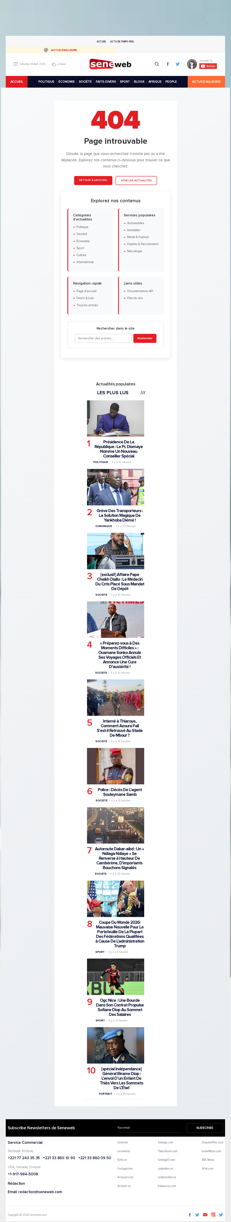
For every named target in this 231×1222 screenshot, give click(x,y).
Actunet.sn (124, 1186)
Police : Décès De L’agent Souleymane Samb (120, 792)
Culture (81, 255)
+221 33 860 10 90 (59, 1158)
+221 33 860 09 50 (94, 1158)
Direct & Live (85, 298)
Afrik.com (207, 1169)
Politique (82, 227)
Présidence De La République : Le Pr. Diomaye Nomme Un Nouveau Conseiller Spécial (119, 449)
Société (81, 234)
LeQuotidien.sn (167, 1177)
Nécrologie (134, 251)
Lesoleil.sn (124, 1151)
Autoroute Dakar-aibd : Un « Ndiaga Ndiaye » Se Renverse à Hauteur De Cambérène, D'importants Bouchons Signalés (119, 858)
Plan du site (135, 298)
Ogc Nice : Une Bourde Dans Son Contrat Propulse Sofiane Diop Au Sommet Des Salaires (120, 1007)
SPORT (125, 82)
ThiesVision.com (168, 1151)
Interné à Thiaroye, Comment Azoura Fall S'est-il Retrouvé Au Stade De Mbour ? (120, 728)
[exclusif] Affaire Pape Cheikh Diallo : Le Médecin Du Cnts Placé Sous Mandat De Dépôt (119, 581)
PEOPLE (171, 82)
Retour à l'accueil (93, 180)
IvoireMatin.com (211, 1151)
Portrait (105, 1093)
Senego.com (165, 1142)
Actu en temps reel (122, 41)
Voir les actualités (136, 180)
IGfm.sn (122, 1160)
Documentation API (140, 291)
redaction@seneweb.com (40, 1192)
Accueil (101, 41)
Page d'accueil (86, 291)
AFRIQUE (155, 82)
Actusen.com (126, 1177)
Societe (101, 594)
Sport (80, 248)
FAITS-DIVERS (106, 82)
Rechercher (144, 338)
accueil (16, 82)
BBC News (208, 1160)
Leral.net (123, 1142)
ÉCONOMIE (66, 82)
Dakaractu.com (167, 1186)
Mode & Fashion (138, 237)
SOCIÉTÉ (85, 82)
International (84, 262)
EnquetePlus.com (212, 1142)
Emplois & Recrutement (142, 244)
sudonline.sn (165, 1169)
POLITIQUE (47, 82)
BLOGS (139, 82)
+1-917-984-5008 (23, 1174)
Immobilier (133, 230)
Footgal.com (125, 1169)
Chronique (103, 525)
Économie (82, 241)
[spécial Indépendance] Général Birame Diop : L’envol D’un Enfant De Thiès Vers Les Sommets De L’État (121, 1078)
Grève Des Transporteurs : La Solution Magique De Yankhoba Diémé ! (120, 515)
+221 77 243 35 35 (24, 1158)
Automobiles (135, 223)
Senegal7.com (166, 1160)
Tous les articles (87, 305)
